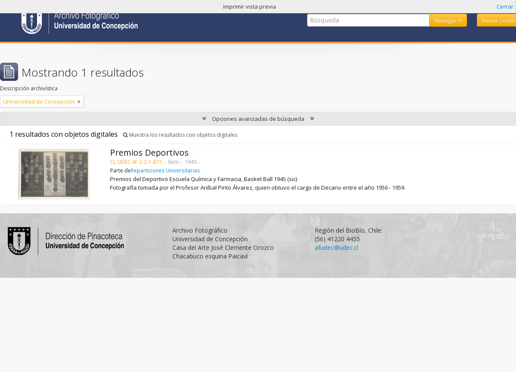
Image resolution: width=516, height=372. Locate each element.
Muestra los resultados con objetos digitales (180, 134)
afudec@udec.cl (336, 247)
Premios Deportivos (149, 152)
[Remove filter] (79, 101)
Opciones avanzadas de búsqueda (258, 119)
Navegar (446, 20)
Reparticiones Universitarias (165, 170)
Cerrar (505, 6)
